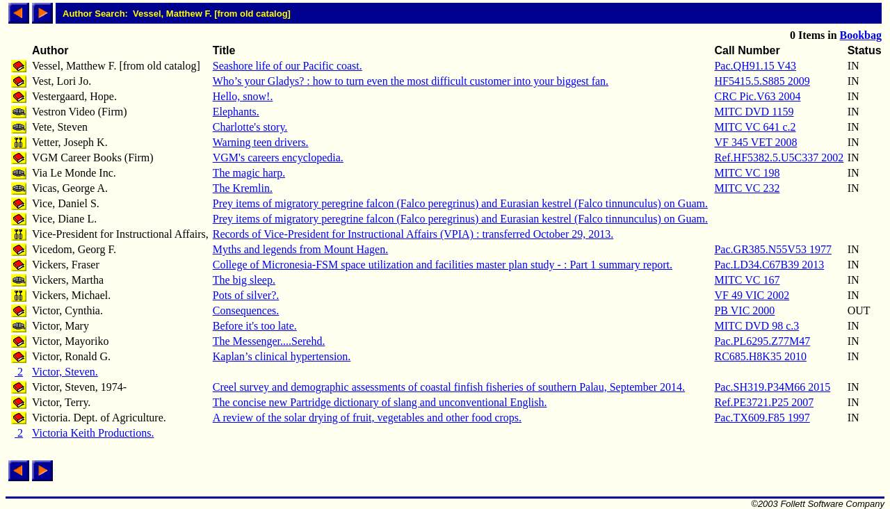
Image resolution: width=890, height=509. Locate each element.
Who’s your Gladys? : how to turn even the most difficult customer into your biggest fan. (410, 81)
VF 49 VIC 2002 (751, 295)
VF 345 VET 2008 (755, 142)
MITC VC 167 (746, 280)
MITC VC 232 (746, 188)
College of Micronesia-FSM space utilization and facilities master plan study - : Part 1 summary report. (442, 264)
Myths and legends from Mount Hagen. (300, 249)
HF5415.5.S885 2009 (761, 81)
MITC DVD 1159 (753, 112)
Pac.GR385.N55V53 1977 (772, 249)
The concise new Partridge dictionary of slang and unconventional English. (380, 402)
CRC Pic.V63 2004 (757, 96)
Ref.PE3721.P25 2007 (764, 402)
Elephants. (236, 112)
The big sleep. (244, 280)
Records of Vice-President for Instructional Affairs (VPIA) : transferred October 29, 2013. (413, 234)
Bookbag (861, 35)
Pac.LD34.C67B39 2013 (769, 264)
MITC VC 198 (746, 173)
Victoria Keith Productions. (93, 433)
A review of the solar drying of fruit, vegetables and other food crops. (367, 417)
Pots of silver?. (246, 295)
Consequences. (246, 310)
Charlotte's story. (250, 127)
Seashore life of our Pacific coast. (287, 66)
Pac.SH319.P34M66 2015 (772, 387)
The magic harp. (249, 173)
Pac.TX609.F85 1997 (761, 417)
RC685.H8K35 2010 (760, 356)
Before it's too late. (255, 326)
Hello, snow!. (243, 96)
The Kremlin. (243, 188)
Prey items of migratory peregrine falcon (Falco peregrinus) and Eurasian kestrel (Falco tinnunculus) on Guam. (460, 203)
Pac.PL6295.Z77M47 (762, 341)
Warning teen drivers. (261, 142)
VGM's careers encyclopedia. (278, 157)
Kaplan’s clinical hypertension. (282, 356)
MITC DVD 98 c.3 (756, 326)
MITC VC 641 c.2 (754, 127)
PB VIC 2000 (744, 310)
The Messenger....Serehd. (269, 341)
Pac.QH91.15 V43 (754, 66)
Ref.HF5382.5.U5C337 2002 (778, 157)
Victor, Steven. (65, 372)
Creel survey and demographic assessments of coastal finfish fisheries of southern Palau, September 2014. (449, 387)
